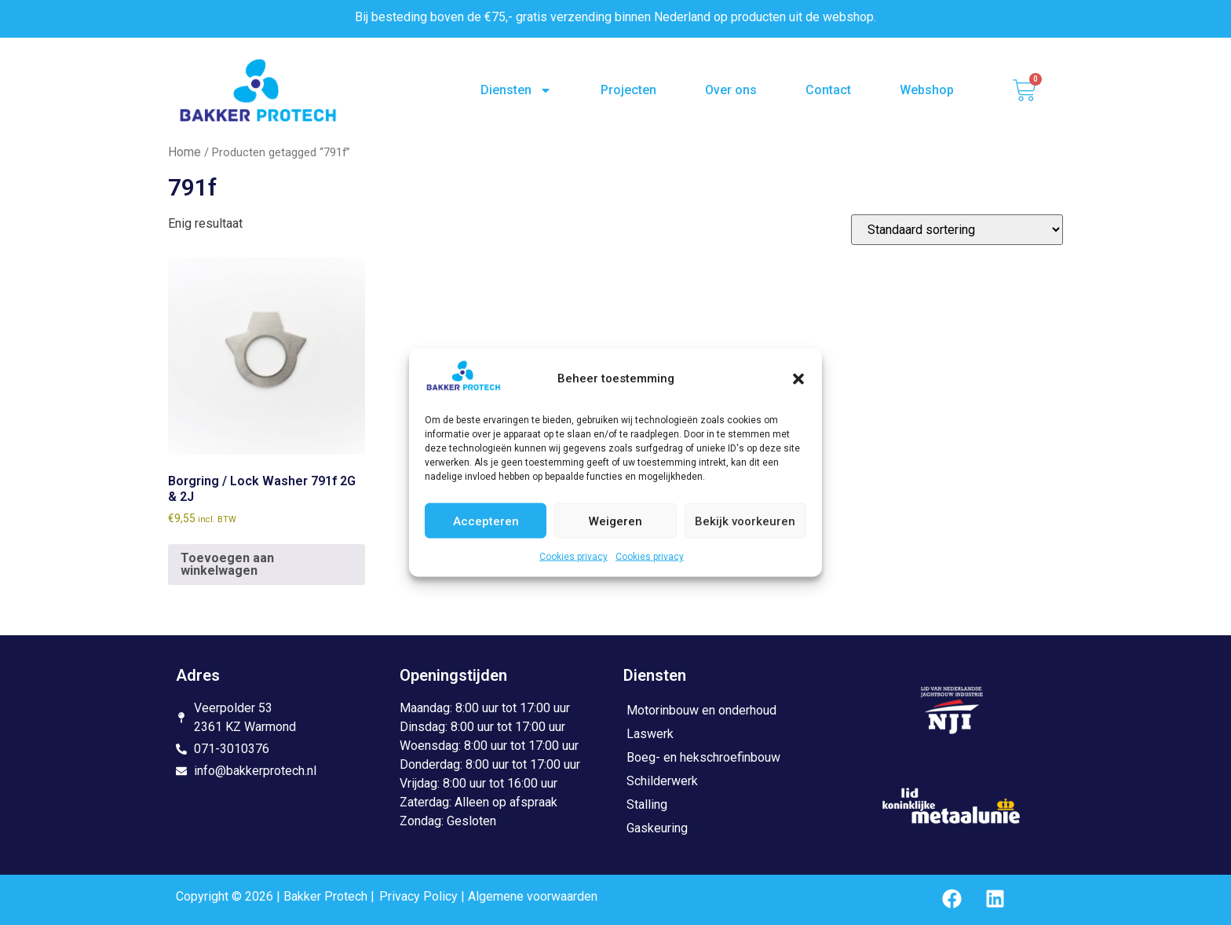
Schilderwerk (662, 780)
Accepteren (486, 521)
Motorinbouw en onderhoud (701, 710)
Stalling (646, 804)
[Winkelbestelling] (957, 229)
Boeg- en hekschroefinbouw (703, 757)
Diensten (516, 90)
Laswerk (650, 733)
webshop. (849, 16)
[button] (798, 378)
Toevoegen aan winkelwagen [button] (227, 564)
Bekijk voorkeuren (745, 521)
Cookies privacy (573, 556)
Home (184, 151)
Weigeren (615, 521)
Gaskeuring (657, 828)
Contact (828, 89)
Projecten (628, 89)
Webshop (927, 89)
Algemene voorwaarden (532, 896)
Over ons (731, 89)
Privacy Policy (418, 896)
